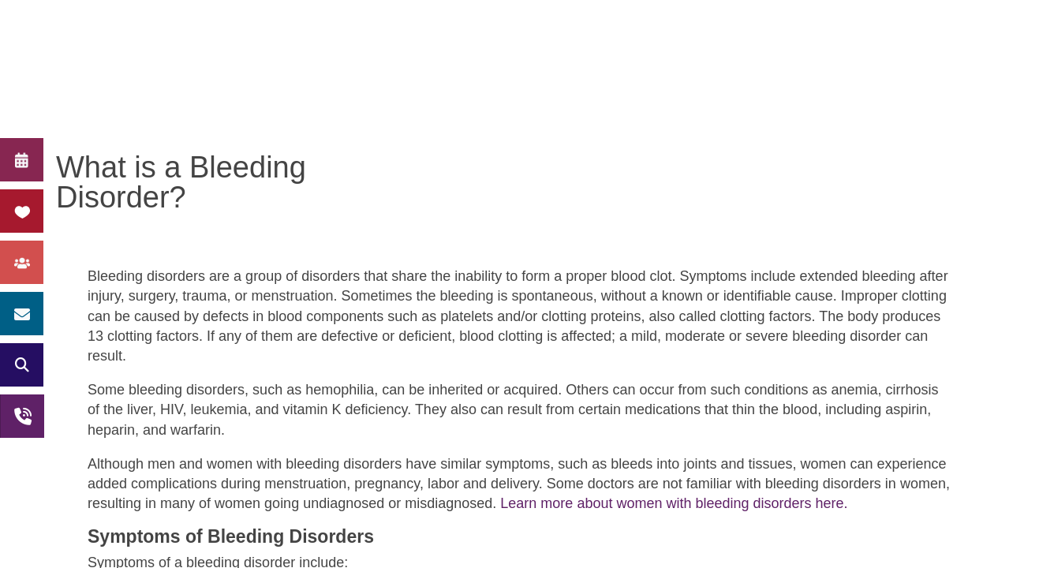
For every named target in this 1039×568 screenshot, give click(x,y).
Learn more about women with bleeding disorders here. (671, 503)
